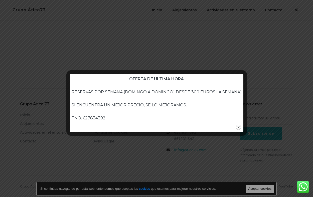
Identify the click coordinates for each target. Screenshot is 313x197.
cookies (144, 188)
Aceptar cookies (260, 188)
